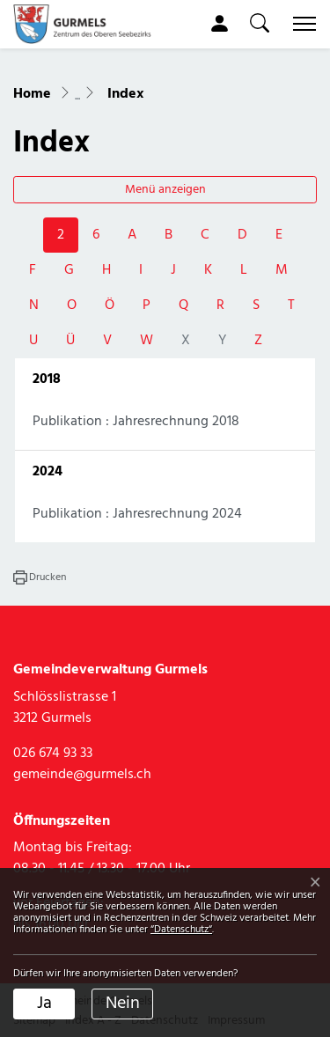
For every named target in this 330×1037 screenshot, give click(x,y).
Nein (123, 1003)
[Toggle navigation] (301, 23)
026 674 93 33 (52, 753)
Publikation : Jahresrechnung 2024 (137, 514)
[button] (259, 22)
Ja (44, 1003)
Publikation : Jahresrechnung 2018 (136, 421)
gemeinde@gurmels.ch (82, 774)
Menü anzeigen (165, 190)
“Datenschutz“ (181, 929)
